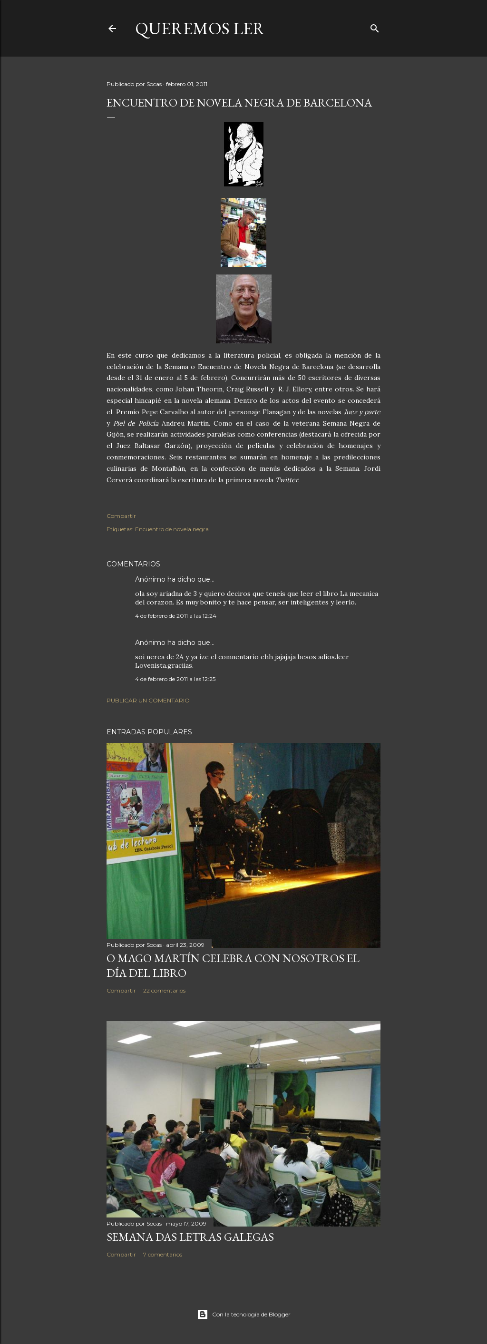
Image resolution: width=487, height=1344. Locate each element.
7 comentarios (162, 1254)
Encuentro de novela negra (172, 529)
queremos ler (200, 28)
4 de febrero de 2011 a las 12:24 (175, 615)
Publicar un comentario (148, 700)
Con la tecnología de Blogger (244, 1314)
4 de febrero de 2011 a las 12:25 (175, 678)
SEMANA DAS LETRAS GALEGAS (190, 1236)
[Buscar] (374, 26)
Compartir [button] (121, 515)
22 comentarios (164, 990)
